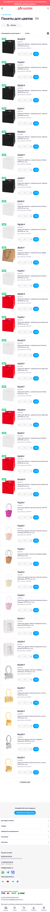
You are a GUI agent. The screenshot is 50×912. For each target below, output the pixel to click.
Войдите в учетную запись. (25, 4)
